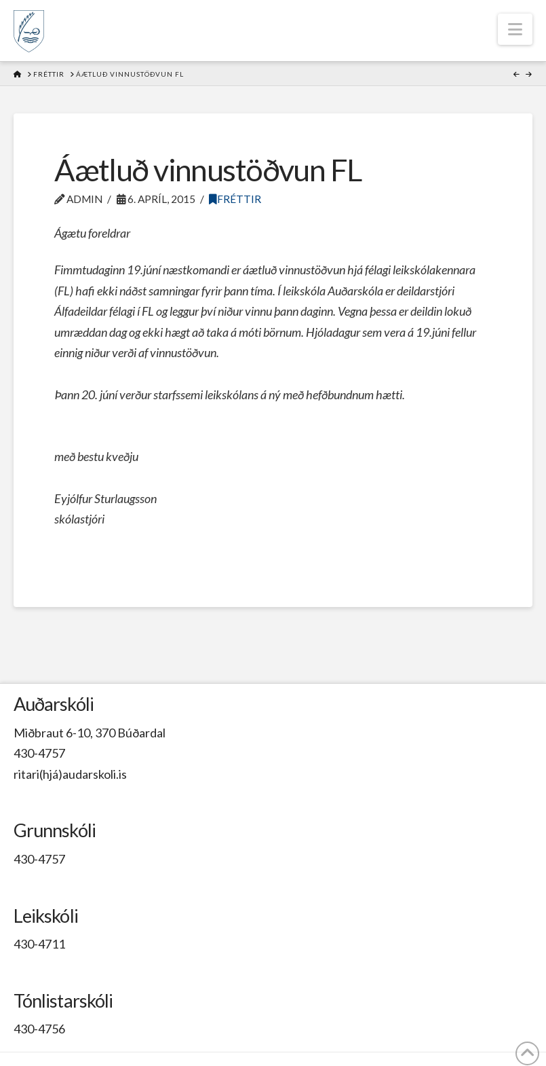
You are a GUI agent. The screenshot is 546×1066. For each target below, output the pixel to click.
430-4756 (39, 1028)
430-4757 (39, 753)
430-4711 (39, 943)
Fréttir (235, 199)
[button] (515, 29)
